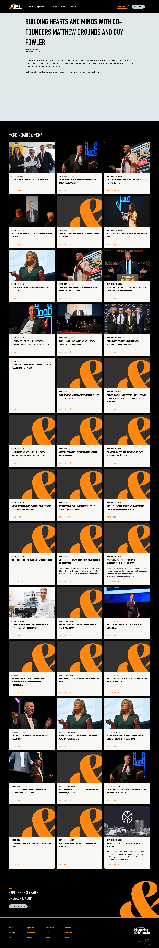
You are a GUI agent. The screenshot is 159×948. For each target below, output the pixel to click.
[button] (30, 7)
